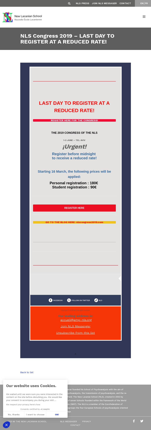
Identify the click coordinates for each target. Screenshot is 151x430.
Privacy (86, 421)
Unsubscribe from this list (75, 333)
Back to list (26, 372)
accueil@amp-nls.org (76, 320)
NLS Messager (68, 421)
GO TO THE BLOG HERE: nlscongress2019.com (74, 222)
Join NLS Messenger (75, 326)
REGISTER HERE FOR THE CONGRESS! (74, 120)
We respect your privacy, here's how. (23, 404)
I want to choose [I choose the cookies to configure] (35, 414)
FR (146, 3)
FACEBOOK (58, 300)
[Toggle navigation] (144, 17)
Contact (125, 3)
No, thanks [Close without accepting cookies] (14, 414)
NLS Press (82, 3)
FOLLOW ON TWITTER (81, 300)
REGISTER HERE (74, 208)
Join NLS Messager (104, 3)
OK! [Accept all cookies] (57, 414)
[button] (6, 424)
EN (142, 3)
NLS (100, 300)
